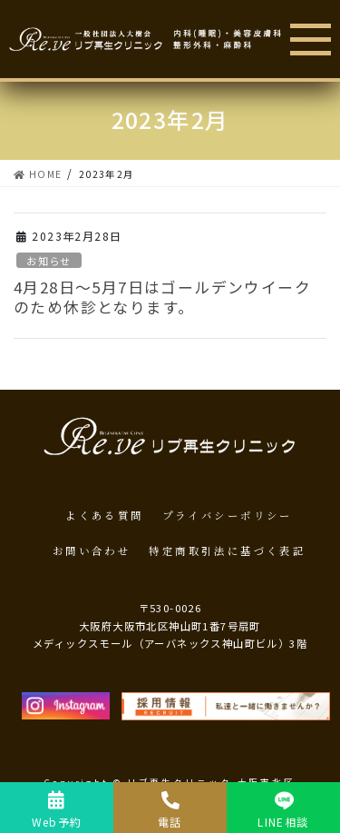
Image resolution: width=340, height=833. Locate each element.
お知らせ (49, 260)
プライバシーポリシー (227, 515)
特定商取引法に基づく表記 (227, 550)
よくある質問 (104, 515)
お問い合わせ (92, 550)
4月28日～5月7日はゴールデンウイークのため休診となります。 (162, 297)
